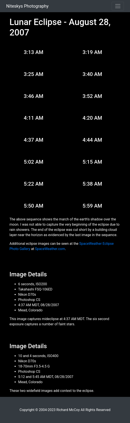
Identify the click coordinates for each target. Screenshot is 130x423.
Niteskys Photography (27, 6)
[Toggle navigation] (118, 6)
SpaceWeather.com (50, 249)
